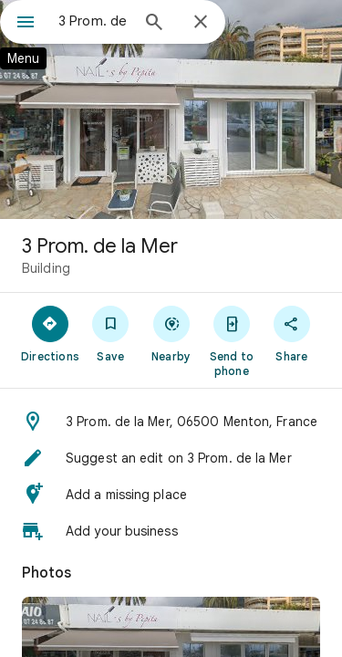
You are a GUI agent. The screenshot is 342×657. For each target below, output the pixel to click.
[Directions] (50, 333)
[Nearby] (170, 333)
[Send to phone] (232, 340)
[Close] (200, 23)
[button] (171, 421)
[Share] (292, 333)
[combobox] (93, 21)
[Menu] (25, 23)
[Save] (110, 333)
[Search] (154, 23)
